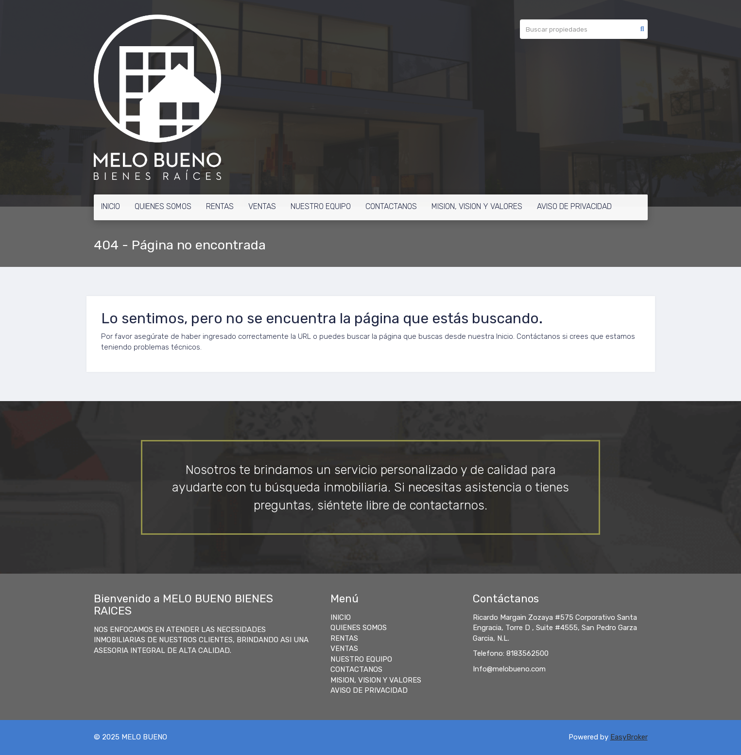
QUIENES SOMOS (163, 206)
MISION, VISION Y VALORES (476, 206)
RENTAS (220, 206)
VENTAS (262, 206)
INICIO (110, 206)
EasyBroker (629, 737)
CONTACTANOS (391, 206)
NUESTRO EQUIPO (321, 206)
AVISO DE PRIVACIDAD (574, 206)
